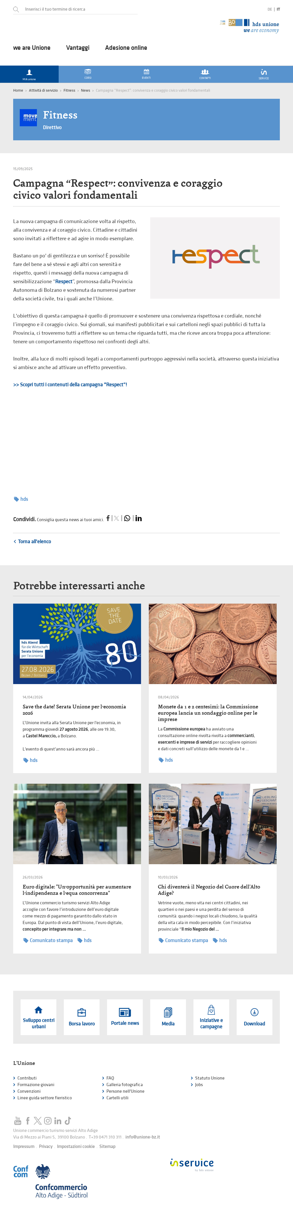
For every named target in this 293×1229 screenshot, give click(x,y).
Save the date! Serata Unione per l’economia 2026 (74, 709)
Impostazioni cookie (76, 1146)
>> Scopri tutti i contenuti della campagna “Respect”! (70, 385)
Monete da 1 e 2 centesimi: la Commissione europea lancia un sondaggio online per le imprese (208, 712)
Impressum (23, 1146)
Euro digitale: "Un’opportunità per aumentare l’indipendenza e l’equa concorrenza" (77, 889)
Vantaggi (77, 48)
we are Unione (31, 48)
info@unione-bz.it (142, 1137)
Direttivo (52, 128)
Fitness (69, 90)
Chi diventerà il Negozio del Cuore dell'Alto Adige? (209, 889)
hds (21, 499)
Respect (63, 282)
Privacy (45, 1146)
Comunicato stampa (48, 940)
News (85, 90)
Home (18, 90)
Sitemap (107, 1146)
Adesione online (126, 48)
